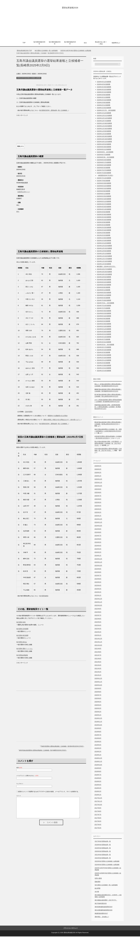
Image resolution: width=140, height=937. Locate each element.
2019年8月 (97, 732)
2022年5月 (97, 622)
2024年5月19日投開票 (104, 327)
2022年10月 (98, 606)
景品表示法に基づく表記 (100, 43)
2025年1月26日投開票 (104, 238)
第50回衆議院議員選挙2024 (103, 907)
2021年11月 (98, 642)
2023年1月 (97, 596)
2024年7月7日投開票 (103, 309)
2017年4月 (97, 825)
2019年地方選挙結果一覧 (103, 848)
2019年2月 (97, 752)
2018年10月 (98, 765)
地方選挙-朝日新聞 (22, 636)
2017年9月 (97, 808)
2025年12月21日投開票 (104, 116)
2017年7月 (97, 815)
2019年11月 (98, 722)
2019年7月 (97, 735)
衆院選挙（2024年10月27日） (106, 267)
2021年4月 (97, 666)
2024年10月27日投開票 (104, 270)
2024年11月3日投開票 (104, 264)
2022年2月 (97, 632)
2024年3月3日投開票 (103, 353)
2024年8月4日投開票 (103, 298)
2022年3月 (97, 629)
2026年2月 (97, 473)
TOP (24, 43)
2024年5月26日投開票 (104, 324)
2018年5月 (97, 782)
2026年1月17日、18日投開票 (106, 111)
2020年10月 (98, 685)
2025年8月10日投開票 (104, 165)
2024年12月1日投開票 (104, 254)
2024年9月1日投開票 (103, 290)
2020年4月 (97, 705)
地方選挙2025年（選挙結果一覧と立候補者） (53, 111)
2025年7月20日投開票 (104, 173)
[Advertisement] (70, 26)
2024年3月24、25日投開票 (105, 345)
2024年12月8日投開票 (104, 251)
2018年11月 (98, 762)
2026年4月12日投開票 (104, 82)
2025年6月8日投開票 (103, 191)
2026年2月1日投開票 (103, 106)
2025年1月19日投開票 (104, 241)
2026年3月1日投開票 (103, 98)
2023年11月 (98, 563)
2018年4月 (97, 785)
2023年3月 (97, 589)
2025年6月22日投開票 (104, 186)
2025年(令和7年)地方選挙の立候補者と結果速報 (28, 78)
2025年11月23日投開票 (104, 126)
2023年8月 (97, 573)
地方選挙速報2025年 (55, 43)
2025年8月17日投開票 (104, 163)
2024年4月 (97, 546)
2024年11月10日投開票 (104, 262)
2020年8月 (97, 692)
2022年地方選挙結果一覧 (103, 858)
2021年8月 (97, 652)
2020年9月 (97, 689)
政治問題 (97, 889)
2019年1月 (97, 755)
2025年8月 (97, 493)
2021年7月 (97, 656)
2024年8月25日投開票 (104, 293)
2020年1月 (97, 715)
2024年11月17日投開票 (104, 259)
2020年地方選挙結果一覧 (103, 852)
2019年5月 (97, 742)
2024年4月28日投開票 (104, 332)
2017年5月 (97, 822)
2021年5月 (97, 662)
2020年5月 (97, 702)
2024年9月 (97, 529)
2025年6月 (97, 499)
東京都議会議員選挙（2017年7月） (106, 901)
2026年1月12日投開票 (104, 113)
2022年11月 (98, 602)
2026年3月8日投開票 (103, 95)
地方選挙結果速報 (22, 656)
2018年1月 (97, 795)
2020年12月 (98, 679)
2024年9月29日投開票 (104, 280)
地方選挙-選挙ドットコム (24, 649)
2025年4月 (97, 506)
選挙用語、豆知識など (102, 917)
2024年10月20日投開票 (104, 272)
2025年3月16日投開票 (104, 220)
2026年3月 (97, 470)
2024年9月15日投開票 (104, 285)
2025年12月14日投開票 (104, 119)
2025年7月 (97, 496)
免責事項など (116, 43)
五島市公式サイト (23, 192)
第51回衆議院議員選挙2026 (103, 911)
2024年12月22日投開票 (104, 246)
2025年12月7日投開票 (104, 121)
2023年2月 (97, 592)
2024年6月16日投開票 (104, 316)
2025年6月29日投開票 (104, 184)
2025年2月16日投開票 (104, 230)
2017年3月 (97, 828)
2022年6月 (97, 619)
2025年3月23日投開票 (104, 217)
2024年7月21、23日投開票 (105, 303)
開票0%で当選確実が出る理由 (57, 416)
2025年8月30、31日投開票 (105, 158)
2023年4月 (97, 586)
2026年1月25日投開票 (104, 108)
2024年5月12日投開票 (104, 329)
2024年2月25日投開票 (104, 355)
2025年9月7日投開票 (103, 155)
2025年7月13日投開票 (104, 178)
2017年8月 (97, 812)
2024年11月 (98, 523)
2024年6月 (97, 539)
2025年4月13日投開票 (104, 210)
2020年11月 (98, 682)
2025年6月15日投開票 (104, 189)
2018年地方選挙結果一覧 (103, 845)
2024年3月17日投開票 (104, 348)
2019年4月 (97, 745)
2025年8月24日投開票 (104, 160)
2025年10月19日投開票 (104, 139)
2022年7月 (97, 616)
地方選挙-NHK (21, 623)
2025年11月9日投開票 (104, 132)
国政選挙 (97, 882)
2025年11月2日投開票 (104, 134)
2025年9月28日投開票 (104, 147)
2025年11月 (98, 483)
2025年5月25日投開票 (104, 197)
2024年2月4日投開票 (103, 363)
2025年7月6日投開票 (103, 181)
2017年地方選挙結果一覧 (103, 842)
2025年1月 (97, 516)
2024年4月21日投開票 (104, 335)
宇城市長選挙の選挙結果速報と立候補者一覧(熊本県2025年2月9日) (62, 747)
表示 (22, 147)
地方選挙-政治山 (21, 642)
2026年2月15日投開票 (104, 100)
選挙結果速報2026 (70, 7)
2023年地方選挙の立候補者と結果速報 (107, 862)
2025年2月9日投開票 (103, 233)
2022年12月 (98, 599)
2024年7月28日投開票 (104, 301)
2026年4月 (97, 466)
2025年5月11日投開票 (104, 202)
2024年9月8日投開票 (103, 288)
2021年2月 (97, 672)
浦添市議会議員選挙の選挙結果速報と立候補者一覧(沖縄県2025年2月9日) (42, 751)
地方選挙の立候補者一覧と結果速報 (106, 885)
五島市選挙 (28, 412)
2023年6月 (97, 579)
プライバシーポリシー (70, 928)
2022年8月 (97, 612)
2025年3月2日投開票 (103, 225)
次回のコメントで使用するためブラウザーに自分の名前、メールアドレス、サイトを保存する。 (48, 792)
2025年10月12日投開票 (104, 142)
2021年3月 (97, 669)
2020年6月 (97, 699)
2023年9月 (97, 569)
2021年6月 (97, 659)
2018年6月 (97, 778)
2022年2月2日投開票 (103, 236)
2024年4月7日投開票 (103, 340)
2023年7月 (97, 576)
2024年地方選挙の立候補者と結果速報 (107, 865)
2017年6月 (97, 818)
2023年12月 (98, 559)
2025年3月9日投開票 (103, 223)
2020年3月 (97, 709)
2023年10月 (98, 566)
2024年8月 (97, 533)
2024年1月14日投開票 (104, 371)
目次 (85, 43)
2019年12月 (98, 719)
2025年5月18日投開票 (104, 199)
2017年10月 (98, 805)
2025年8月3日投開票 (103, 168)
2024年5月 (97, 543)
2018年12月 (98, 759)
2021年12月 (98, 639)
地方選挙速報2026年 (39, 43)
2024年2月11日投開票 (104, 361)
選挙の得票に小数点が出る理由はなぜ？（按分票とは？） (62, 420)
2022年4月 (97, 626)
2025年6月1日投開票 (103, 194)
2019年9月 (97, 729)
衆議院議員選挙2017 (101, 914)
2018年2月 (97, 792)
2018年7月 (97, 775)
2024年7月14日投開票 (104, 306)
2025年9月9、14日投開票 (105, 152)
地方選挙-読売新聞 (22, 629)
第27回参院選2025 (101, 904)
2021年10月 (98, 646)
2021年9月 (97, 649)
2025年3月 (97, 509)
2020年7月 (97, 695)
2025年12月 (98, 480)
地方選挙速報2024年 (70, 43)
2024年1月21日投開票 (104, 368)
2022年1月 (97, 636)
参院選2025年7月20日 (105, 176)
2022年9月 (97, 609)
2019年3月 (97, 749)
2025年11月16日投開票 (104, 129)
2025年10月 (98, 486)
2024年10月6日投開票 (104, 277)
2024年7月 (97, 536)
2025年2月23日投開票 (104, 228)
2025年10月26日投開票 (104, 137)
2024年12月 (98, 519)
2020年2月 (97, 712)
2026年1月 (97, 476)
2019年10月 (98, 725)
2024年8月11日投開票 (104, 296)
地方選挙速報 (43, 596)
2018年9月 (97, 769)
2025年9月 (97, 490)
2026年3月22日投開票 (104, 90)
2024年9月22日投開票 (104, 283)
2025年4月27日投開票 (104, 204)
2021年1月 (97, 676)
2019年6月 (97, 739)
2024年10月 (98, 526)
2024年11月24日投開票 (104, 257)
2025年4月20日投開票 (104, 207)
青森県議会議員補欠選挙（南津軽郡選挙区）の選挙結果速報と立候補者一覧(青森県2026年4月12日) (107, 407)
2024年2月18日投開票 (104, 358)
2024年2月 (97, 553)
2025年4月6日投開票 (103, 212)
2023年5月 (97, 583)
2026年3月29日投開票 (104, 87)
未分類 (97, 892)
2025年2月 (97, 513)
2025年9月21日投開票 (104, 150)
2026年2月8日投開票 (103, 103)
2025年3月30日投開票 (104, 215)
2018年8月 (97, 772)
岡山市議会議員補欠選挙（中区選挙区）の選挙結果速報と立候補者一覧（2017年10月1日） (108, 444)
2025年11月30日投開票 (104, 124)
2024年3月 (97, 549)
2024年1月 (97, 556)
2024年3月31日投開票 (104, 342)
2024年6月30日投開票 (104, 311)
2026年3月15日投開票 (104, 93)
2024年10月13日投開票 (104, 275)
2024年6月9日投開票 (103, 319)
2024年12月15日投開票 (104, 249)
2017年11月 (98, 802)
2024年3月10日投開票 (104, 350)
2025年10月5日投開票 (104, 145)
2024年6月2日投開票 (103, 322)
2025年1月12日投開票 (104, 244)
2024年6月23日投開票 (104, 314)
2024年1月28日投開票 (104, 366)
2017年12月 (98, 798)
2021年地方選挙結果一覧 (103, 855)
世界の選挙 (98, 879)
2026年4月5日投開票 (103, 85)
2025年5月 (97, 503)
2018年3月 (97, 788)
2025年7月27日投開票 (104, 171)
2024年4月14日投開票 (104, 337)
